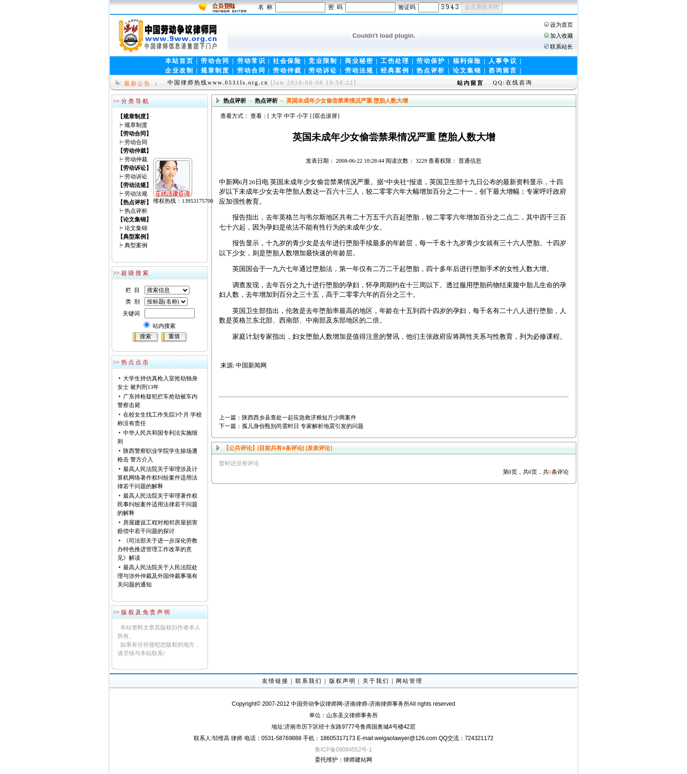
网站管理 (409, 681)
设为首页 (561, 24)
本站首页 (179, 60)
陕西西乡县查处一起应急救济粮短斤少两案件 (299, 417)
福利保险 (467, 60)
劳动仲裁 (287, 70)
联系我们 (308, 681)
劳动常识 (251, 60)
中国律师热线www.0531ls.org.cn (217, 82)
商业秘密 (359, 60)
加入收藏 (561, 35)
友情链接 (275, 681)
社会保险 (287, 60)
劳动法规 (359, 70)
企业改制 (179, 70)
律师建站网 (358, 759)
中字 (289, 116)
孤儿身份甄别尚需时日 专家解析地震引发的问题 (303, 426)
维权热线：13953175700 (152, 170)
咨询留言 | (505, 70)
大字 (276, 116)
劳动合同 (215, 60)
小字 (302, 116)
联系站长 (561, 46)
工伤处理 (395, 60)
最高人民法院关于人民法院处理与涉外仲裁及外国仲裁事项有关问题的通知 (157, 576)
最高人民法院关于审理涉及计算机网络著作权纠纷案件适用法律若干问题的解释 (157, 478)
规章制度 (215, 70)
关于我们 (376, 681)
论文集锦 (467, 70)
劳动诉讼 (323, 70)
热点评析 (430, 70)
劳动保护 (430, 60)
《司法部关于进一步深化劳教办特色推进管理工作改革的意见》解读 (157, 549)
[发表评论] (318, 448)
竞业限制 (323, 60)
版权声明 (342, 681)
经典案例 (395, 70)
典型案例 (136, 245)
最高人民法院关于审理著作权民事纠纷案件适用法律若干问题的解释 (157, 504)
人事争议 (503, 60)
